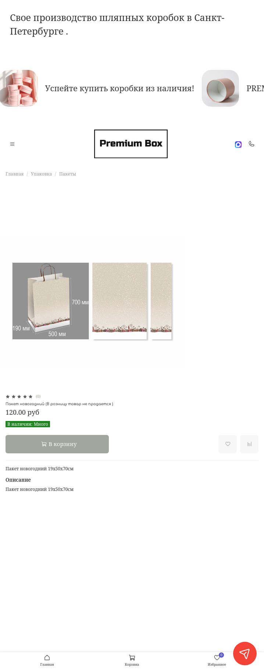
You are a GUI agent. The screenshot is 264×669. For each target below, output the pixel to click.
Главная (15, 174)
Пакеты (67, 174)
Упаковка (41, 174)
